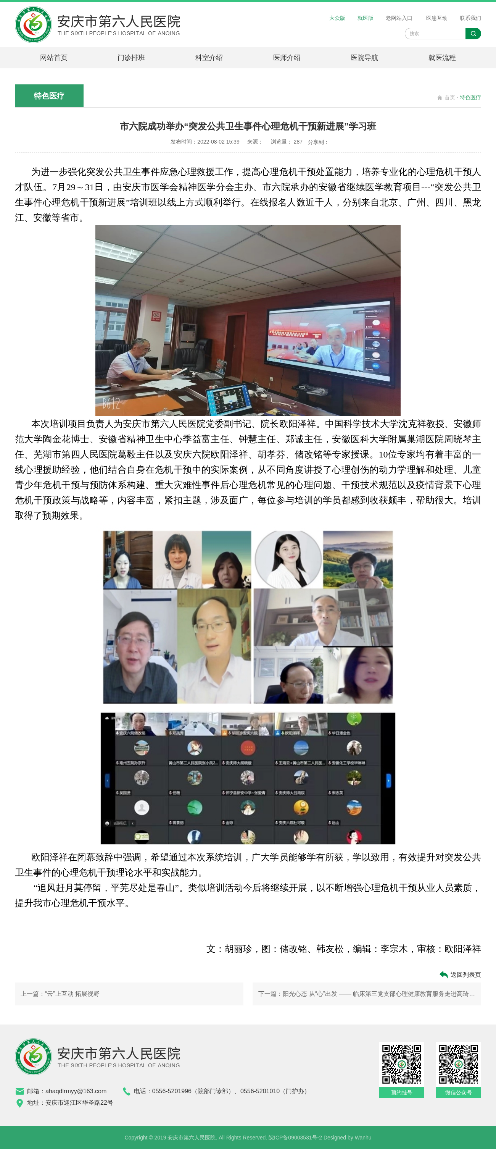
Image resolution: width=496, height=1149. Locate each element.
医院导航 (364, 57)
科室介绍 (209, 57)
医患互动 (437, 18)
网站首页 (54, 57)
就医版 (366, 18)
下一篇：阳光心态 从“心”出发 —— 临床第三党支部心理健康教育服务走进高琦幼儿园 (366, 994)
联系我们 (470, 18)
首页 (449, 97)
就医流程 (442, 57)
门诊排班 (131, 57)
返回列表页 (459, 974)
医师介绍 (287, 57)
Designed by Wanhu (348, 1137)
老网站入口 (399, 18)
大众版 (337, 18)
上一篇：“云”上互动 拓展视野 (60, 994)
